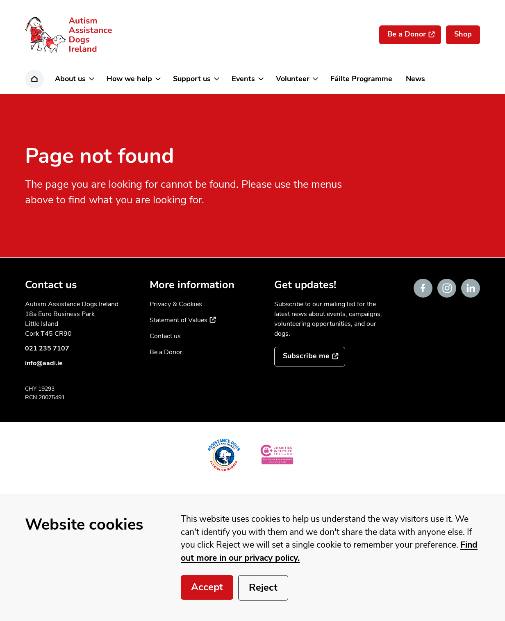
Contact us (165, 336)
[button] (74, 79)
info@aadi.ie (44, 363)
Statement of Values (183, 320)
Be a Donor (166, 352)
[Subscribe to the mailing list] (309, 356)
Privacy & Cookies (176, 304)
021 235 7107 (47, 348)
